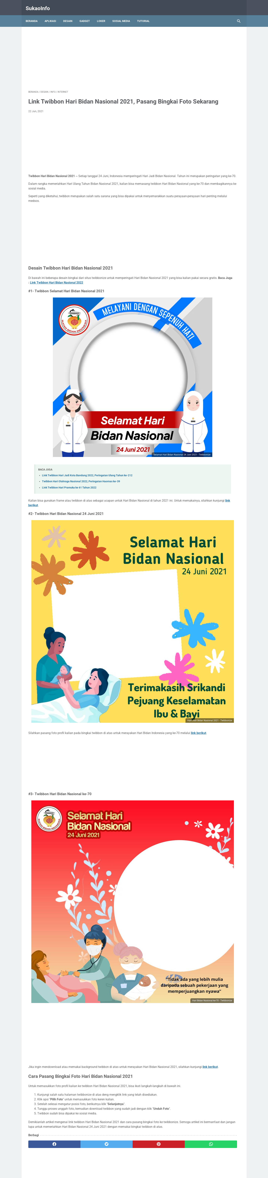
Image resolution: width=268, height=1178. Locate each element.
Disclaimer (157, 1164)
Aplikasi (53, 14)
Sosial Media (124, 14)
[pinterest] (117, 1039)
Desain (70, 14)
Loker (104, 14)
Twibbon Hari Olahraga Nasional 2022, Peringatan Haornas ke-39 (81, 474)
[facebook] (46, 1039)
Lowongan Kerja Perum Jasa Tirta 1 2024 (211, 60)
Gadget (87, 14)
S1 (206, 38)
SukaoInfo (40, 4)
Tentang (110, 1164)
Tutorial (146, 14)
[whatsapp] (152, 1039)
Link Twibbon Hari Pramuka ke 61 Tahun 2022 (69, 480)
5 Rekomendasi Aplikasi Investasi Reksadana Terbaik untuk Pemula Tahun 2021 (210, 191)
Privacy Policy (139, 1164)
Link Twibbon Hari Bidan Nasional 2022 (120, 293)
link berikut (91, 498)
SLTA (215, 38)
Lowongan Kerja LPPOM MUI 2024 (206, 88)
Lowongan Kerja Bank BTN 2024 (205, 80)
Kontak (123, 1164)
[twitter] (81, 1039)
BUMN (189, 38)
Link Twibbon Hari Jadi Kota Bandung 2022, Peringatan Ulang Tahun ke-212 (87, 468)
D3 (199, 38)
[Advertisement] (99, 53)
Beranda (34, 14)
